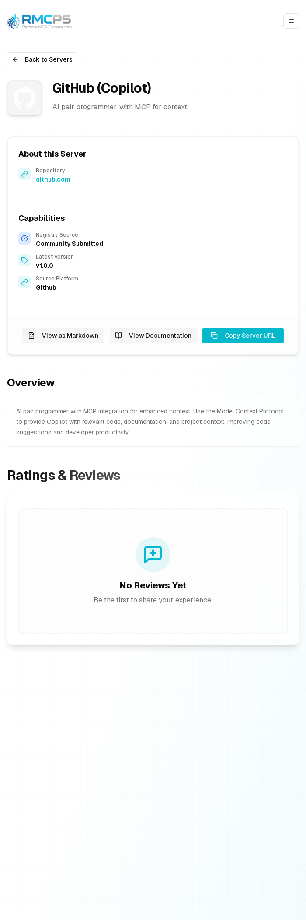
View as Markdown (63, 335)
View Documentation (153, 335)
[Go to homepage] (40, 20)
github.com (53, 179)
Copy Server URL (243, 335)
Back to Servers (42, 59)
